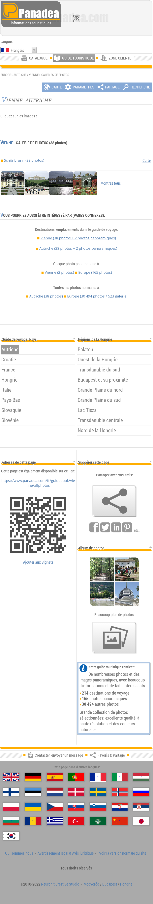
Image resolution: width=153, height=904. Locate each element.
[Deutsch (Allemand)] (33, 777)
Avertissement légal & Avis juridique (66, 853)
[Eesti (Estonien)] (33, 792)
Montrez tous (111, 183)
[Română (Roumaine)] (33, 821)
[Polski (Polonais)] (11, 806)
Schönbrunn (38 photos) (24, 160)
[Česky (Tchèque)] (54, 806)
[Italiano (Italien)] (119, 777)
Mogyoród (91, 884)
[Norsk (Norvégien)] (119, 792)
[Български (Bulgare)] (11, 821)
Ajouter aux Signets (38, 562)
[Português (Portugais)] (76, 777)
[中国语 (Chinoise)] (119, 821)
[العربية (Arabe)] (98, 821)
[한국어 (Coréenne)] (11, 836)
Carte (146, 160)
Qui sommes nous (19, 853)
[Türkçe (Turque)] (76, 821)
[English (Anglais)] (11, 777)
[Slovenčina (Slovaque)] (76, 806)
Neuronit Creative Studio (60, 884)
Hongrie (126, 884)
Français (17, 50)
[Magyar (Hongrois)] (141, 777)
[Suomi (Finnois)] (11, 792)
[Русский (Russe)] (141, 792)
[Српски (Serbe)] (141, 806)
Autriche (20, 75)
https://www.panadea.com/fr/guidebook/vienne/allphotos (38, 483)
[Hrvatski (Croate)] (119, 806)
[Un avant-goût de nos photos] (114, 638)
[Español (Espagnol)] (54, 777)
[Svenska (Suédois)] (98, 792)
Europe (95, 272)
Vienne (34, 75)
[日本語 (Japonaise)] (141, 821)
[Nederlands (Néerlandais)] (54, 792)
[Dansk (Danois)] (76, 792)
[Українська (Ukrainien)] (33, 806)
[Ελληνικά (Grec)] (54, 821)
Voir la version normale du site (122, 853)
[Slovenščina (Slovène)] (98, 806)
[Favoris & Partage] (114, 501)
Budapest (109, 884)
